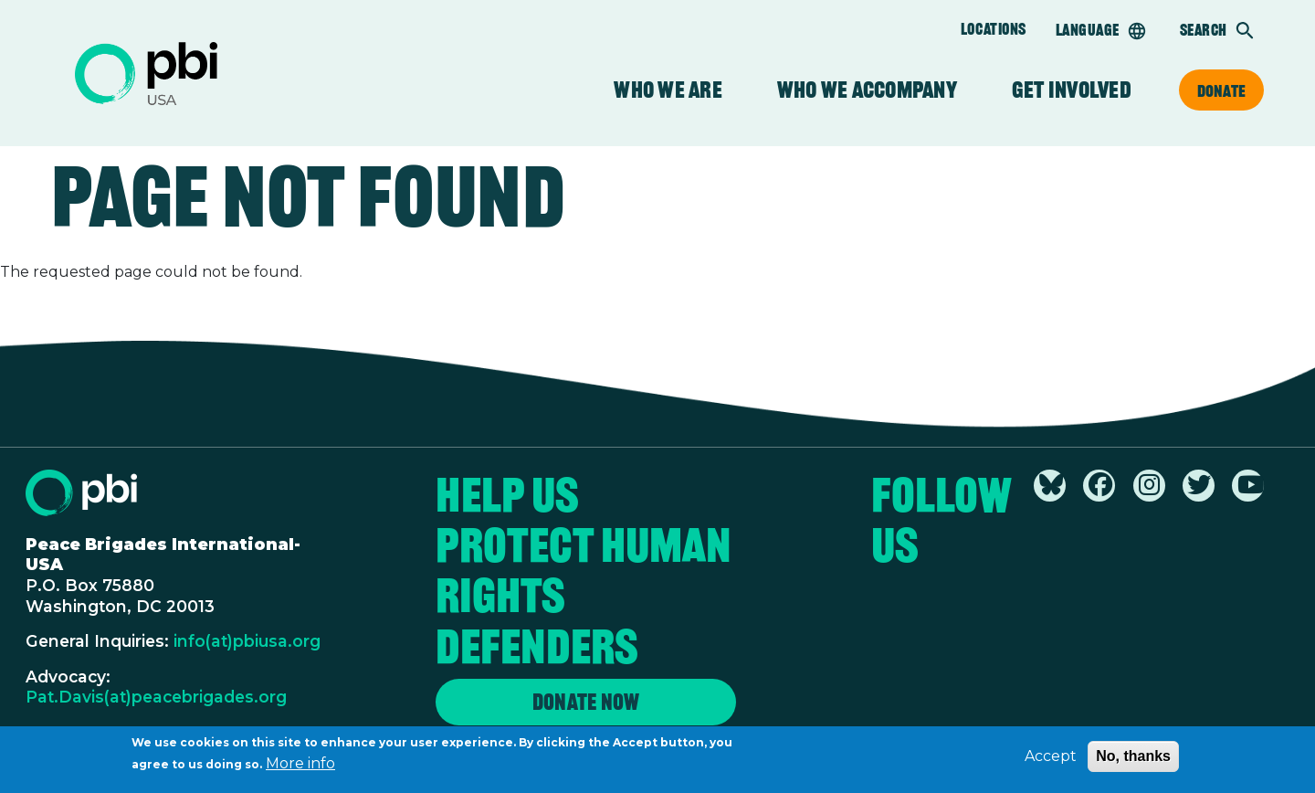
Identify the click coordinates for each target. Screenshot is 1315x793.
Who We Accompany (867, 90)
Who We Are (668, 90)
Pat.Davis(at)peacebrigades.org (156, 696)
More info (300, 765)
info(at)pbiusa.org (247, 640)
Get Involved (1071, 90)
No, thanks (1133, 758)
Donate (1221, 90)
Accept (1051, 758)
